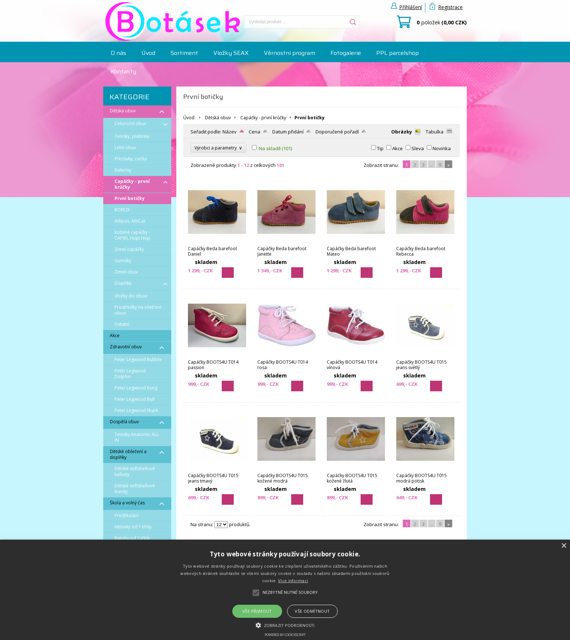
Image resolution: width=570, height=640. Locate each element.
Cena (254, 131)
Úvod (148, 52)
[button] (285, 624)
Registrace (450, 7)
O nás (118, 52)
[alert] (285, 590)
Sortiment (184, 52)
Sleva (418, 148)
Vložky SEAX (231, 52)
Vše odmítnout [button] (312, 611)
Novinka (442, 148)
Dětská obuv (218, 118)
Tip (380, 148)
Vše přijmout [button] (257, 611)
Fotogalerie (345, 52)
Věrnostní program (289, 52)
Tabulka (434, 131)
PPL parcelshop (397, 52)
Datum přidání (288, 131)
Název (229, 131)
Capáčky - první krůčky (263, 118)
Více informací (293, 580)
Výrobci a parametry (218, 147)
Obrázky (401, 131)
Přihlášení (410, 7)
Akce (397, 148)
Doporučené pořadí (337, 131)
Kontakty (123, 71)
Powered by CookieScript (285, 634)
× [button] (563, 546)
